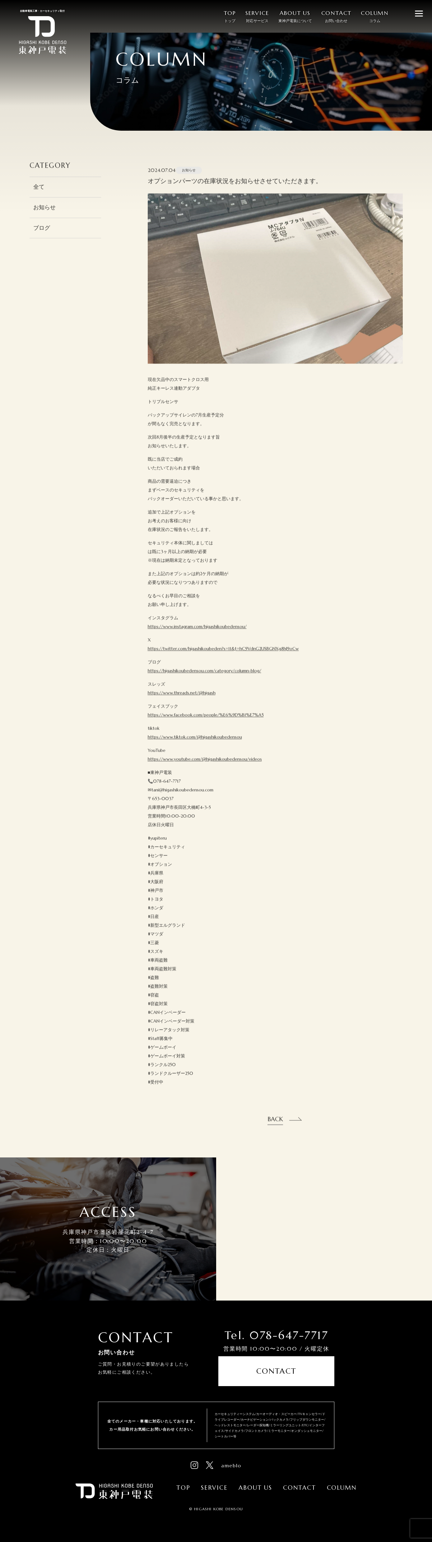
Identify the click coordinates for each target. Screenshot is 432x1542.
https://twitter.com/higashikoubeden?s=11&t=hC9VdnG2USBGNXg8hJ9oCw (223, 656)
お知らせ (44, 214)
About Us (255, 1487)
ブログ (41, 235)
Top (183, 1487)
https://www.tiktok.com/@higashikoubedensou (195, 744)
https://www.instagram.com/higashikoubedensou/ (197, 634)
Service (214, 1487)
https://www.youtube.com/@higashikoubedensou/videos (205, 766)
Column (341, 1487)
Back (275, 1126)
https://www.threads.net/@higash (182, 700)
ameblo (231, 1465)
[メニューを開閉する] (419, 13)
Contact (276, 1371)
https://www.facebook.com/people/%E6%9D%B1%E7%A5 (206, 722)
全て (38, 194)
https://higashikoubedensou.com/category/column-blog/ (204, 678)
